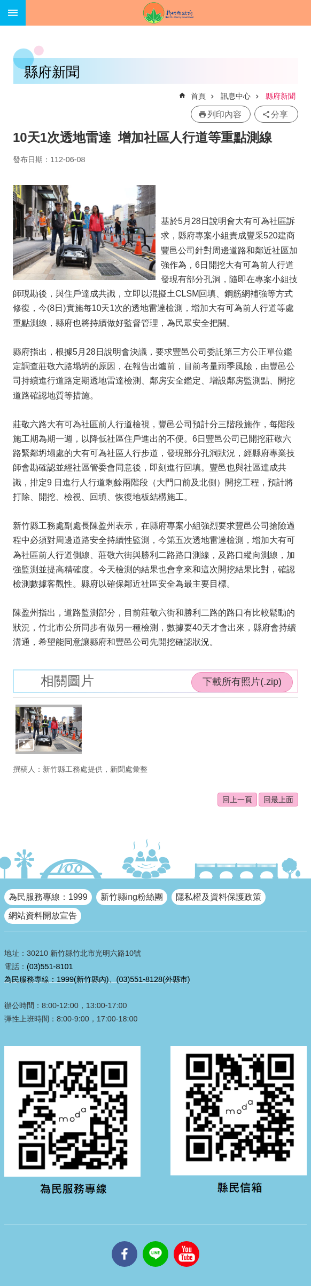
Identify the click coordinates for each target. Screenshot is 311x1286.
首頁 (198, 96)
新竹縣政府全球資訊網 (168, 13)
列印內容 (224, 114)
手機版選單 (13, 13)
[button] (48, 729)
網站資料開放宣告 (43, 915)
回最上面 (278, 799)
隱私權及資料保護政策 (218, 896)
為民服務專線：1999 (48, 896)
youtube (186, 1241)
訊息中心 (236, 96)
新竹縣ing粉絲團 (131, 896)
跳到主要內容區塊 (5, 5)
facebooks (124, 1241)
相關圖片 (67, 681)
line (155, 1241)
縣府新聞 (281, 96)
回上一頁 (237, 799)
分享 (279, 114)
